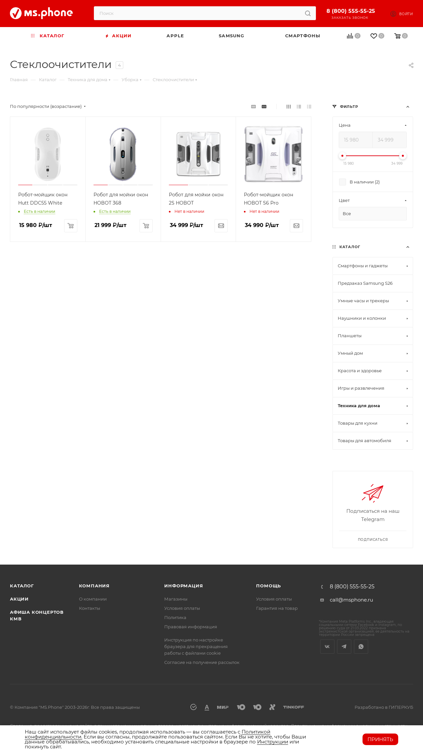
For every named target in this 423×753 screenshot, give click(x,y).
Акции (19, 599)
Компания (94, 585)
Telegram (344, 646)
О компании (93, 599)
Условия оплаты (182, 608)
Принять (380, 739)
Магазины (175, 599)
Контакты (89, 608)
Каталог (22, 585)
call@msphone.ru (351, 600)
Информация (183, 585)
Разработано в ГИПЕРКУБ (384, 707)
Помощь (268, 585)
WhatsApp (361, 646)
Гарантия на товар (277, 608)
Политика (175, 617)
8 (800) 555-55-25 (351, 11)
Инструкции (272, 741)
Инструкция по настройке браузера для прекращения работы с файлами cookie (196, 646)
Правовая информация (190, 626)
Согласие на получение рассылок (202, 662)
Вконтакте (327, 646)
